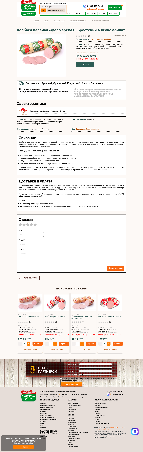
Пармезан (71, 418)
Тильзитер (71, 436)
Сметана (97, 409)
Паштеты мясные (46, 415)
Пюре (70, 407)
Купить (37, 343)
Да (43, 10)
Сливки (97, 421)
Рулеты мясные (45, 409)
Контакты (91, 13)
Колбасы (43, 403)
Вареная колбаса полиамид (87, 129)
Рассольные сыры (74, 438)
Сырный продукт (73, 446)
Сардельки (43, 413)
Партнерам (53, 394)
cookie (31, 440)
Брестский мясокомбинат (101, 39)
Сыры (71, 414)
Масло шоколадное (101, 407)
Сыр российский (73, 434)
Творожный (72, 422)
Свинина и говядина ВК (47, 405)
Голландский (72, 426)
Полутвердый (72, 428)
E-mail (70, 371)
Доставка (113, 13)
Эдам (70, 442)
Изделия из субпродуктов (48, 419)
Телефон (71, 368)
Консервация (72, 409)
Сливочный (72, 420)
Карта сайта (56, 397)
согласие (69, 378)
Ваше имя (72, 364)
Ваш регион (72, 375)
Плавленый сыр (100, 415)
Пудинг (97, 413)
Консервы (71, 411)
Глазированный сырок (102, 423)
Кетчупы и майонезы (75, 405)
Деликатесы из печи (46, 407)
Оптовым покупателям (81, 397)
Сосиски (43, 411)
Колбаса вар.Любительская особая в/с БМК (82, 317)
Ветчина (42, 421)
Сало (41, 425)
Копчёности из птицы (47, 417)
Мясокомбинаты (45, 397)
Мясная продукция (50, 399)
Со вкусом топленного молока (78, 432)
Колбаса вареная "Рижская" (28, 317)
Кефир (97, 419)
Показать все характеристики (87, 53)
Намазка (43, 427)
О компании (44, 394)
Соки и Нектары (73, 403)
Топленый (71, 424)
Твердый (71, 430)
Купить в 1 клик (30, 349)
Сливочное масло (100, 403)
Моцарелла (71, 440)
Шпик (42, 423)
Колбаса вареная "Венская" (55, 317)
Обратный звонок (95, 9)
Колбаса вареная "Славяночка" (109, 317)
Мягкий (70, 444)
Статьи (102, 13)
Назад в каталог (30, 278)
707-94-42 (115, 391)
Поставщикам (67, 397)
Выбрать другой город (55, 10)
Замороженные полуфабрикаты (48, 432)
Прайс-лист (78, 13)
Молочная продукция (106, 399)
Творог (97, 411)
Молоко (97, 417)
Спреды (97, 405)
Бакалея (72, 399)
